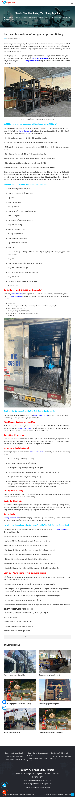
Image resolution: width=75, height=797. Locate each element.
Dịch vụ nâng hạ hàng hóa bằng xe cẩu (51, 732)
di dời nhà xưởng (17, 294)
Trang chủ (8, 17)
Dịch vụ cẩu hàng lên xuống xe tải (49, 675)
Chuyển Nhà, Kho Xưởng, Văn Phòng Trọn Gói (36, 17)
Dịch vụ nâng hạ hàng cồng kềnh (49, 704)
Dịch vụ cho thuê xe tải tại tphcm (15, 760)
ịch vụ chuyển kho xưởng (40, 58)
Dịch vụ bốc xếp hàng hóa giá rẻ (14, 753)
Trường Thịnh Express (31, 61)
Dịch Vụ (17, 17)
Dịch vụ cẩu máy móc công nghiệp (14, 675)
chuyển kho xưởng (24, 131)
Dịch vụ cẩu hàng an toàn (12, 732)
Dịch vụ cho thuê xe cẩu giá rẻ (14, 756)
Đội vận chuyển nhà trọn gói (59, 753)
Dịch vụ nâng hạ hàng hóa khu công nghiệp (17, 704)
